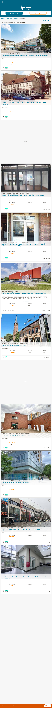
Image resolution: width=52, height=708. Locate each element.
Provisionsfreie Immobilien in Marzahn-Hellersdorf (13, 658)
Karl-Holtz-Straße (5, 695)
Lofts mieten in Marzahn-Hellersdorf (10, 674)
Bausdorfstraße (5, 686)
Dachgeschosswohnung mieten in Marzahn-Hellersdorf (14, 667)
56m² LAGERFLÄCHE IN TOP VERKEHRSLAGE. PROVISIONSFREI (24, 293)
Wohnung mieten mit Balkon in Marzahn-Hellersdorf (14, 670)
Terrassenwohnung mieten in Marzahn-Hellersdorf (13, 664)
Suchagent (38, 13)
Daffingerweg (4, 692)
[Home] (26, 7)
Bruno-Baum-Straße (6, 689)
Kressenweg (4, 701)
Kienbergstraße (5, 698)
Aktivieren (47, 705)
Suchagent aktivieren (26, 596)
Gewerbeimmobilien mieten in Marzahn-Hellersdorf (13, 661)
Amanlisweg (4, 682)
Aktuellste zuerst (45, 20)
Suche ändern (14, 13)
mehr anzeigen (26, 301)
